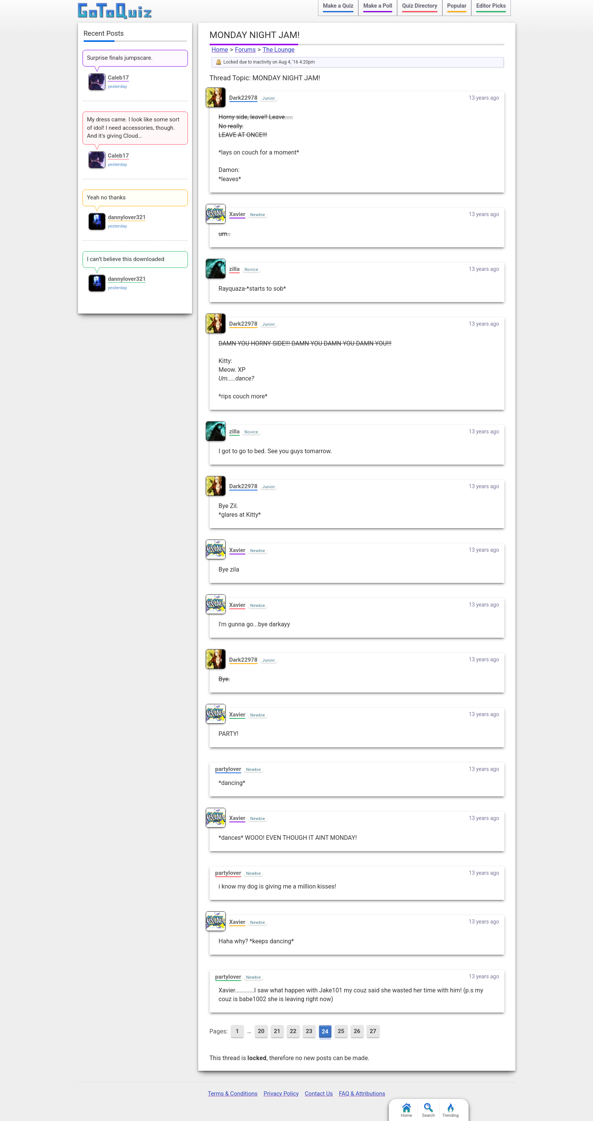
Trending (450, 1110)
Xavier (237, 214)
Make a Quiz (338, 6)
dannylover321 (127, 217)
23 (309, 1031)
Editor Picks (491, 6)
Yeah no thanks (106, 197)
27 (373, 1031)
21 (277, 1031)
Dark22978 (243, 97)
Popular (457, 6)
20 (261, 1031)
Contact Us (319, 1093)
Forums (245, 49)
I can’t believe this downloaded (125, 259)
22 (293, 1031)
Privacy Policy (281, 1093)
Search (428, 1110)
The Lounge (279, 49)
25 (341, 1031)
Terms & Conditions (233, 1093)
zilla (234, 269)
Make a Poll (377, 6)
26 (357, 1031)
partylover (228, 769)
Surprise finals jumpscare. (120, 57)
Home (219, 49)
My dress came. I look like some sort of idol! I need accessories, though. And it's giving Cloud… (133, 128)
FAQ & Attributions (362, 1093)
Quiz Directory (419, 6)
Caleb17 (118, 77)
